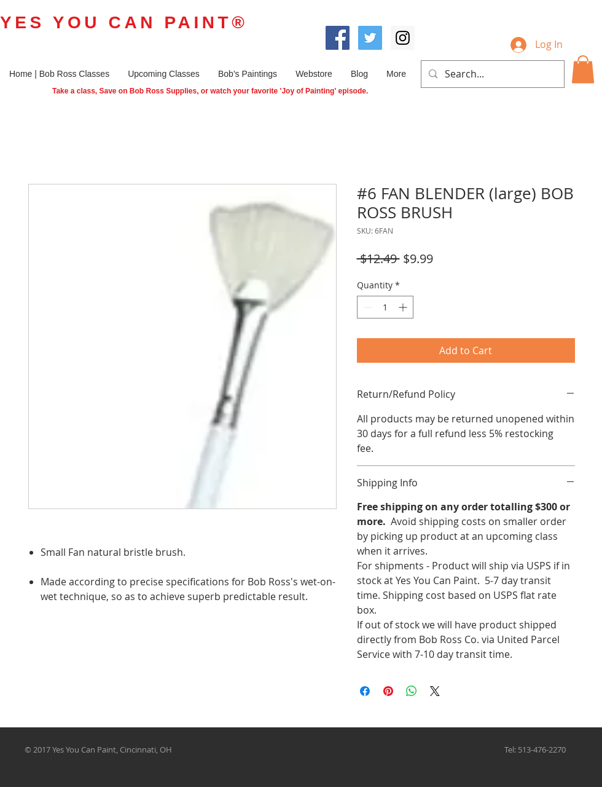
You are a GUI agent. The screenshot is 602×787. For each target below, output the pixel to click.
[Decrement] (366, 307)
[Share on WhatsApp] (411, 691)
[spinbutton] (385, 307)
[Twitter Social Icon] (370, 38)
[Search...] (491, 74)
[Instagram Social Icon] (403, 38)
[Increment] (404, 307)
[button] (583, 69)
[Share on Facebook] (365, 691)
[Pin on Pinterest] (388, 691)
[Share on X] (435, 691)
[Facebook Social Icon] (338, 38)
